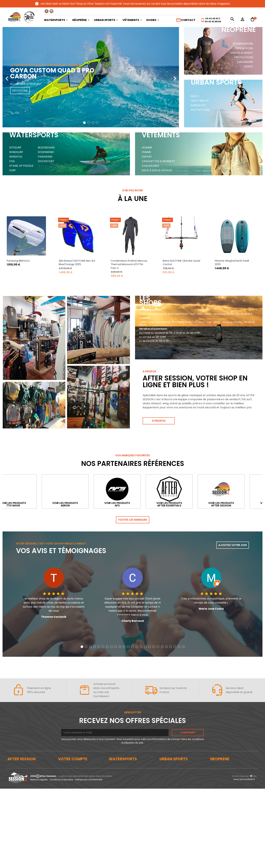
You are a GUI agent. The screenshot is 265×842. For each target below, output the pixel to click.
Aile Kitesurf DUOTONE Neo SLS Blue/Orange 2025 (129, 262)
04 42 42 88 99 (213, 21)
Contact (185, 20)
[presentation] (7, 76)
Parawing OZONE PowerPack (24, 260)
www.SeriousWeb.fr (244, 832)
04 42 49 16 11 (212, 18)
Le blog (11, 770)
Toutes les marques (132, 520)
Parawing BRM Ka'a (70, 260)
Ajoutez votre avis (232, 545)
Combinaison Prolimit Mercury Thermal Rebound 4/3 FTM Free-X (181, 264)
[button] (84, 122)
